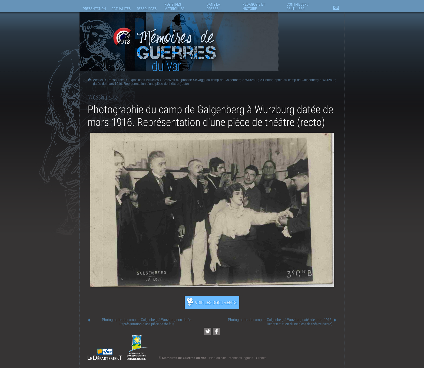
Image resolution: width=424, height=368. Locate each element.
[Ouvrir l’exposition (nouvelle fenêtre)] (212, 285)
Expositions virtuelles (143, 80)
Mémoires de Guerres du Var (184, 358)
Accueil (98, 80)
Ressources (115, 80)
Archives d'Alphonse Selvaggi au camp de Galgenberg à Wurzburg (211, 80)
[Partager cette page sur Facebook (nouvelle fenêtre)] (216, 331)
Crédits (261, 358)
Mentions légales (241, 358)
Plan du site (217, 358)
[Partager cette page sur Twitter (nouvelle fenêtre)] (207, 331)
